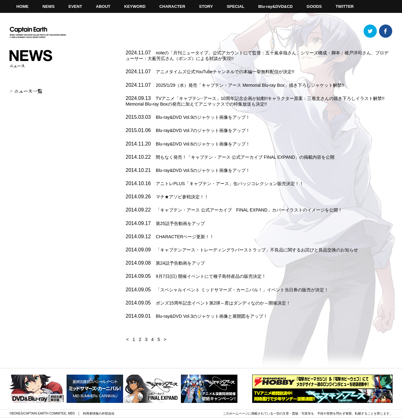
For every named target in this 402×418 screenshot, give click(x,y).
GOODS (314, 6)
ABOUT (103, 6)
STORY (206, 6)
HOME (22, 6)
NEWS (48, 6)
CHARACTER (172, 6)
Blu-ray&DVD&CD (275, 6)
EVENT (75, 6)
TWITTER (344, 6)
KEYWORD (135, 6)
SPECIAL (235, 6)
